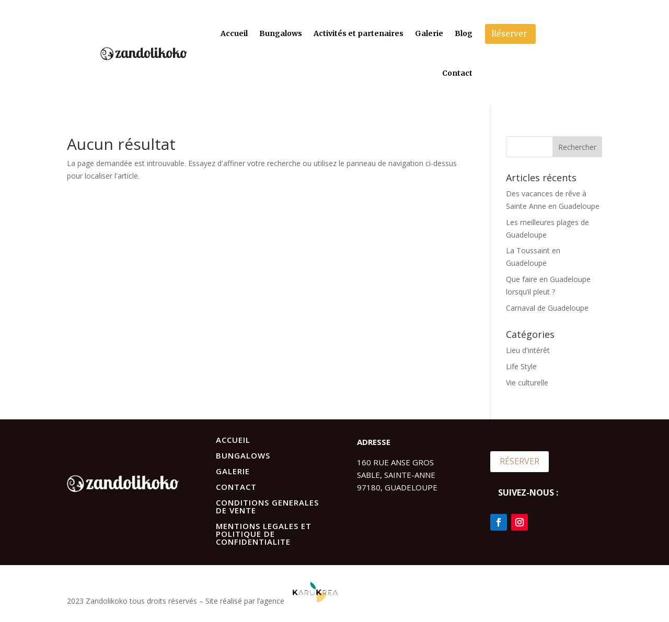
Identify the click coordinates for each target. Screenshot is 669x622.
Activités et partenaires (358, 33)
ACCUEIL (233, 440)
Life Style (521, 366)
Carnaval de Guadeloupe (547, 308)
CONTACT (236, 487)
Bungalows (280, 33)
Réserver (509, 34)
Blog (463, 33)
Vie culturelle (527, 383)
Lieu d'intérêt (528, 350)
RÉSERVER (519, 461)
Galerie (429, 33)
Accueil (234, 33)
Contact (457, 73)
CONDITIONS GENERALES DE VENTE (267, 506)
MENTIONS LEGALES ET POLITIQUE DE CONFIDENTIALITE (264, 534)
